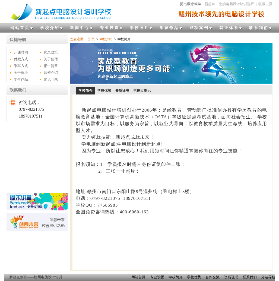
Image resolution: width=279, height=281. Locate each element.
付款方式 (21, 59)
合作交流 (212, 277)
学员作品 (169, 28)
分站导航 (268, 277)
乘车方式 (21, 66)
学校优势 (104, 91)
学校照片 (139, 28)
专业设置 (109, 28)
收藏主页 (265, 4)
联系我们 (259, 28)
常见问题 (51, 79)
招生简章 (51, 66)
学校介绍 (50, 28)
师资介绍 (51, 73)
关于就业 (21, 73)
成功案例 (199, 28)
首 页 (91, 39)
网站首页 (20, 28)
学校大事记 (142, 91)
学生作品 (21, 79)
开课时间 (21, 52)
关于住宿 (51, 59)
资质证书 (122, 91)
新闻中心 (80, 28)
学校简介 (85, 91)
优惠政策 (51, 52)
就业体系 (229, 28)
